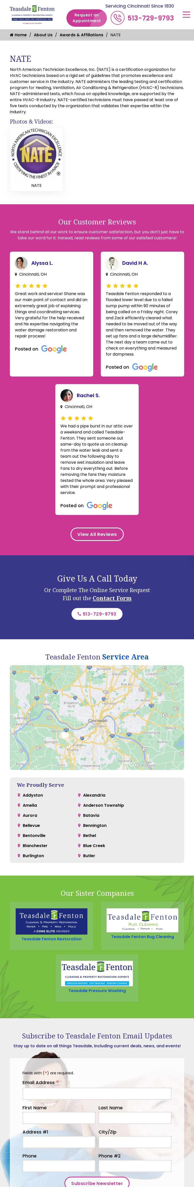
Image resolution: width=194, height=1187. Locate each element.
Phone (29, 1156)
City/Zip (107, 1132)
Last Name (111, 1108)
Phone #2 (110, 1156)
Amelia (30, 805)
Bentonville (34, 835)
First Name (34, 1108)
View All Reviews (97, 534)
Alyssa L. (42, 263)
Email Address (40, 1082)
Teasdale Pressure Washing (97, 991)
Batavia (91, 815)
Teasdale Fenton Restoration (51, 939)
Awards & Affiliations (81, 35)
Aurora (30, 815)
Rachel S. (88, 395)
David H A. (135, 263)
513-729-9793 (151, 18)
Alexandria (94, 795)
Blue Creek (94, 846)
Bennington (95, 825)
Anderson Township (103, 805)
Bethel (89, 835)
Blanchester (35, 846)
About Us (43, 35)
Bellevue (31, 825)
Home (18, 35)
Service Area (125, 656)
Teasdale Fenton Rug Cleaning (142, 937)
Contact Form (112, 598)
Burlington (33, 856)
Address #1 (35, 1132)
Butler (89, 856)
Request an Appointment (89, 18)
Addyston (33, 795)
